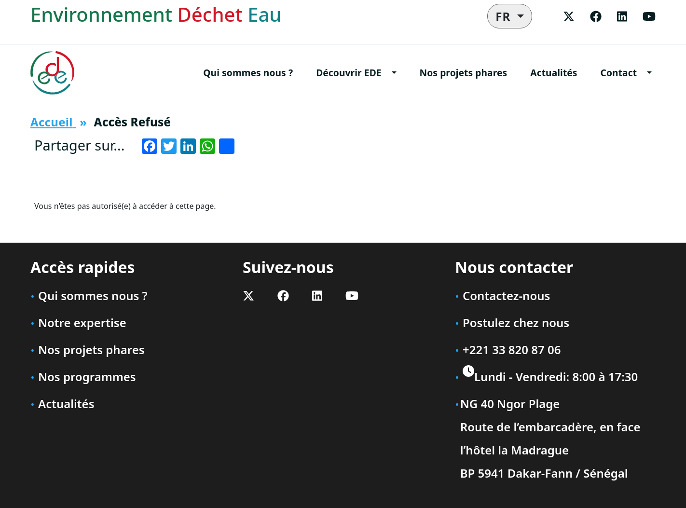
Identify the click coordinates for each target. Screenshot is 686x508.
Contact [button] (619, 72)
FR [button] (504, 16)
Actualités (553, 72)
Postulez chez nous (516, 322)
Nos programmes (87, 376)
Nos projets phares (464, 72)
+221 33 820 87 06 (512, 349)
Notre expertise (82, 322)
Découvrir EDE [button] (348, 72)
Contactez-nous (506, 295)
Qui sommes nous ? (248, 72)
